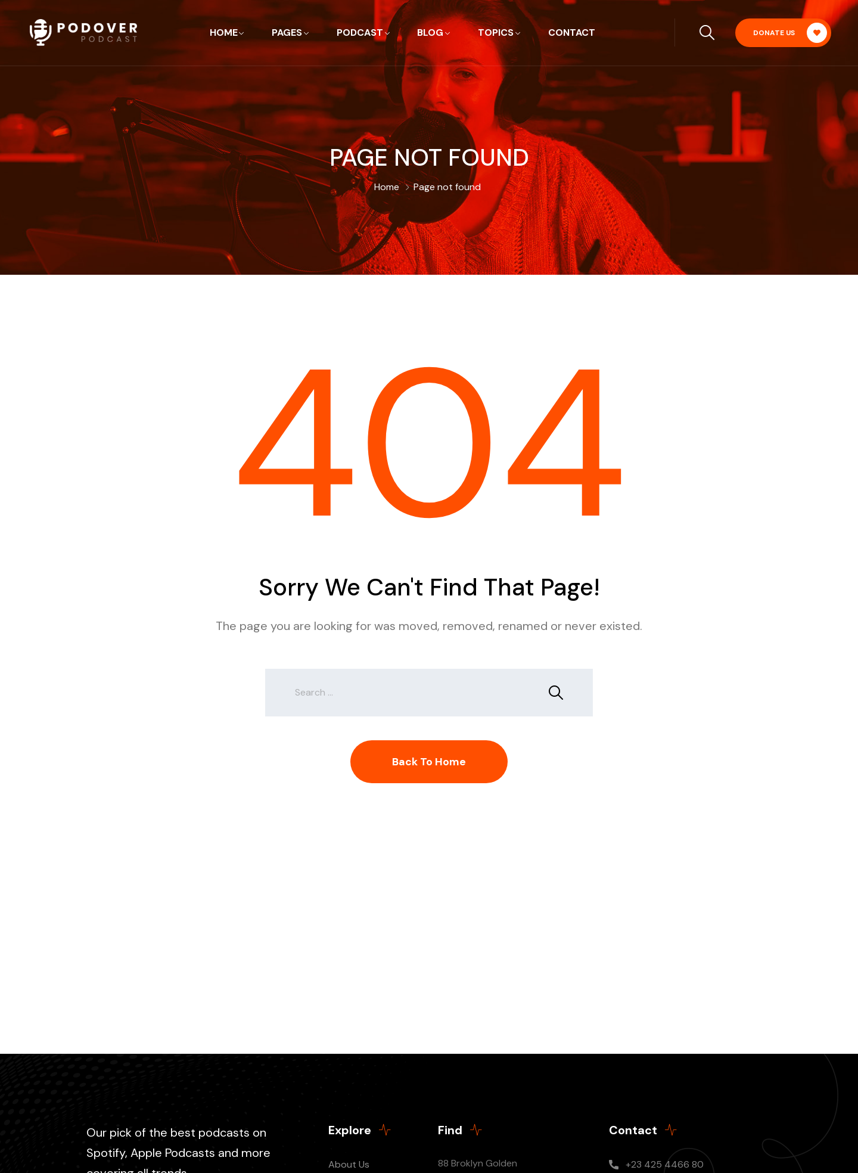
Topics (496, 32)
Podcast (360, 32)
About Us (348, 1164)
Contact (571, 32)
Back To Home (429, 762)
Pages (287, 32)
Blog (430, 32)
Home (224, 32)
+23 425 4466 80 (665, 1164)
